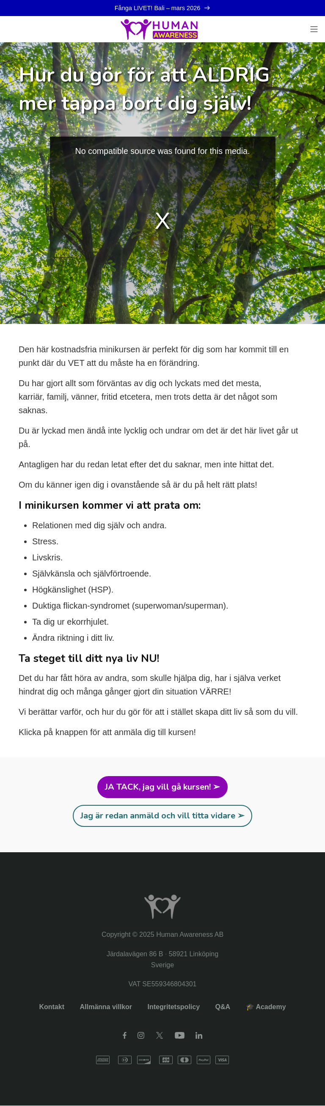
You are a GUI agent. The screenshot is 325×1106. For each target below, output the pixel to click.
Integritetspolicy (174, 1007)
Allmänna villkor (106, 1007)
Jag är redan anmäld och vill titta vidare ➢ (162, 816)
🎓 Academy (266, 1007)
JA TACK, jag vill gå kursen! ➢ (162, 787)
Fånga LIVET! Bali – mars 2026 (162, 8)
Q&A (223, 1007)
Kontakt (51, 1007)
